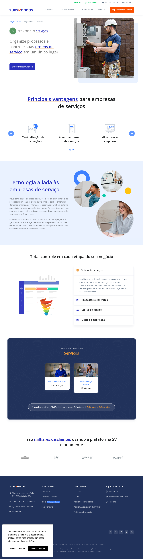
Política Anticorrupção (83, 512)
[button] (104, 270)
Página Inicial (15, 21)
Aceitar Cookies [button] (38, 549)
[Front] (21, 9)
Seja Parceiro (87, 9)
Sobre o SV (46, 491)
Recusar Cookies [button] (17, 549)
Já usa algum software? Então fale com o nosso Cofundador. (72, 407)
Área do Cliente (110, 2)
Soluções (49, 9)
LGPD (76, 496)
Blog (51, 501)
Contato (127, 2)
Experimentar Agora (22, 66)
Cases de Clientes (49, 496)
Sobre (99, 9)
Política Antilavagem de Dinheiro (88, 507)
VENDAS (86, 2)
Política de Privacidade (83, 501)
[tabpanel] (33, 134)
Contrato (77, 491)
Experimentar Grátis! (121, 9)
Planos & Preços (67, 9)
